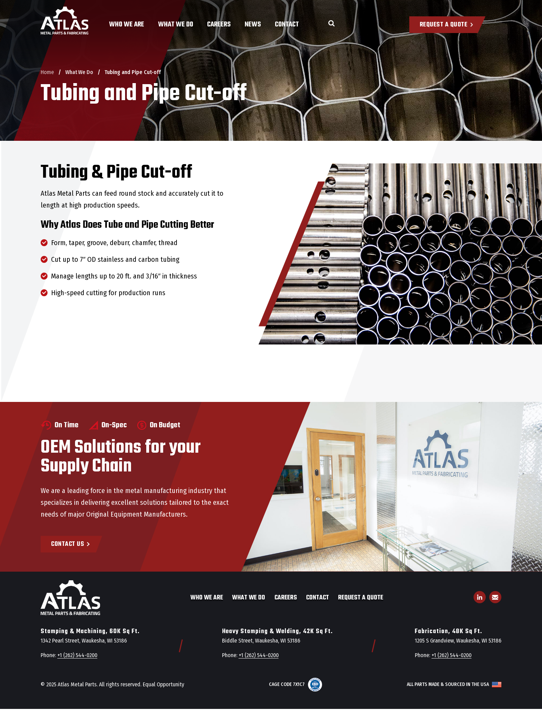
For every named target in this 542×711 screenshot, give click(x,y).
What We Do (175, 24)
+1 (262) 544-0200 (77, 655)
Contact (287, 24)
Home (47, 72)
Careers (219, 24)
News (253, 24)
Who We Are (126, 24)
